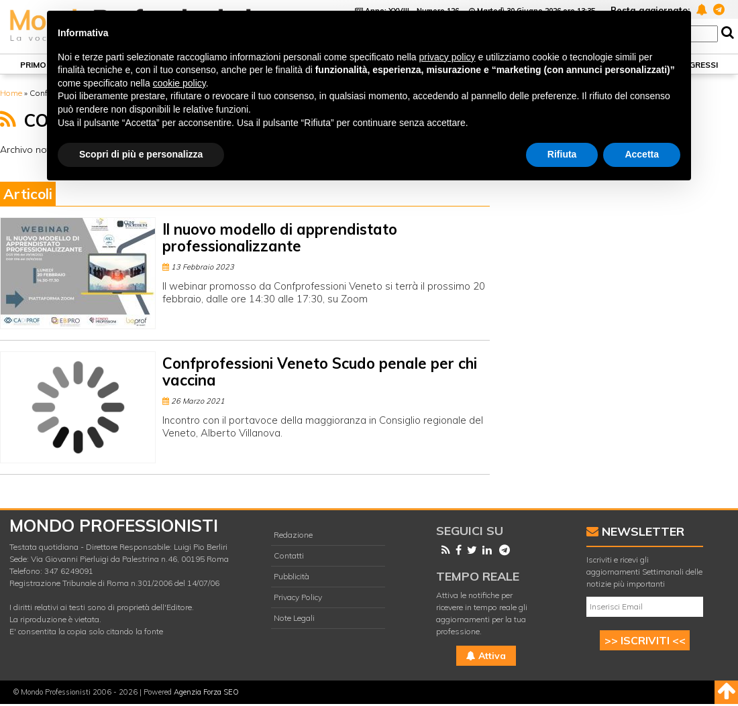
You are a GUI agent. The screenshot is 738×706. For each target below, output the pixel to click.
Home (11, 93)
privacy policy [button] (447, 57)
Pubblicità (291, 576)
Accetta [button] (642, 154)
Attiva (486, 656)
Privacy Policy (298, 597)
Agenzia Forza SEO (206, 692)
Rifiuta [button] (562, 154)
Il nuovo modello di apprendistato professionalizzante (279, 237)
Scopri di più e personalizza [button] (141, 154)
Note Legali (294, 618)
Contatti (289, 555)
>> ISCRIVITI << (645, 640)
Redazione (293, 535)
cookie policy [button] (179, 83)
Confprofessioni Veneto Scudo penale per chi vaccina (319, 372)
